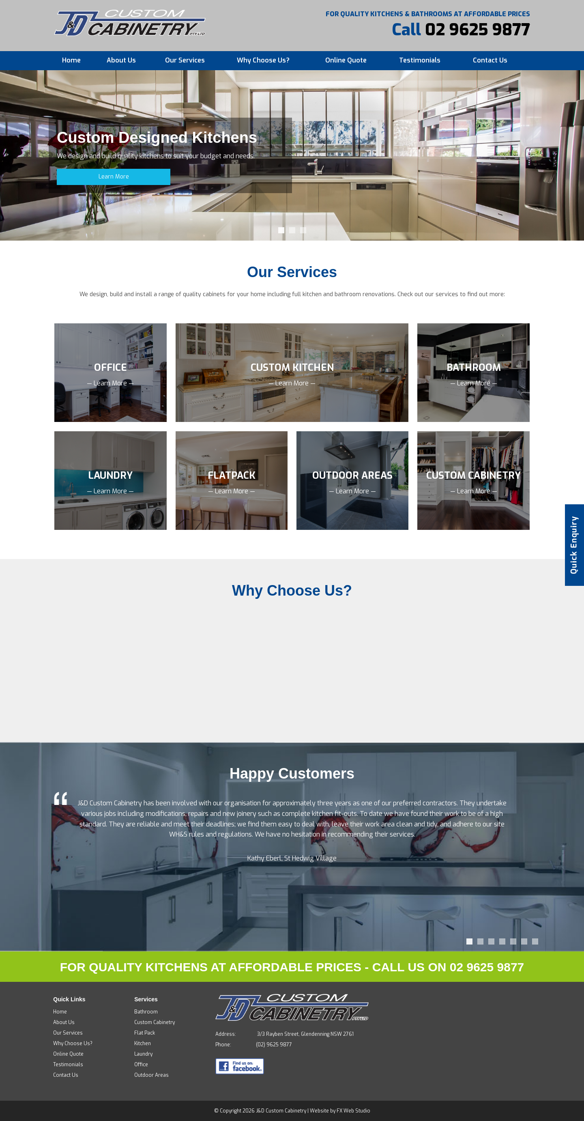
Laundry (143, 1054)
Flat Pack (144, 1033)
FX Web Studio (353, 1111)
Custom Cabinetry (154, 1022)
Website (319, 1111)
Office (141, 1064)
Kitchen (142, 1043)
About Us (121, 60)
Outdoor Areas (151, 1075)
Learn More (114, 177)
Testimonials (419, 60)
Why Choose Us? (263, 60)
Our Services (185, 60)
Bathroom (146, 1012)
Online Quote (346, 60)
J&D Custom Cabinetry (281, 1111)
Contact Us (490, 60)
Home (71, 60)
